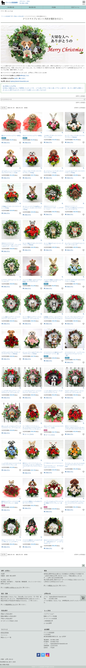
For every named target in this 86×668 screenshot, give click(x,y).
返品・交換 (4, 593)
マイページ (4, 629)
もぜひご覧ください (20, 78)
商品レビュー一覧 (6, 637)
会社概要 (46, 629)
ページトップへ (83, 565)
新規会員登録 (5, 633)
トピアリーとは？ (49, 614)
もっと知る (47, 610)
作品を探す (4, 610)
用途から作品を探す (19, 16)
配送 (45, 570)
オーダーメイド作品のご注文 (9, 621)
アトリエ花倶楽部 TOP (7, 16)
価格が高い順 (19, 107)
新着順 (25, 107)
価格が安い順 (11, 107)
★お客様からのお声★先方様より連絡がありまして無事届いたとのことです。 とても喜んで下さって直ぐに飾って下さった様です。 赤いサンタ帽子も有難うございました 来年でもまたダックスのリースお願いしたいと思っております (43, 88)
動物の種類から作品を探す (8, 616)
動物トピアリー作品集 (50, 616)
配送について (53, 585)
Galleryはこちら (24, 75)
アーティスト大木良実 (50, 618)
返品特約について (11, 604)
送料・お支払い (5, 570)
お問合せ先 (47, 593)
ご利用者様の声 (48, 621)
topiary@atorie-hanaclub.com (19, 81)
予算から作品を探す (7, 618)
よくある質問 (48, 623)
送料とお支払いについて (13, 587)
